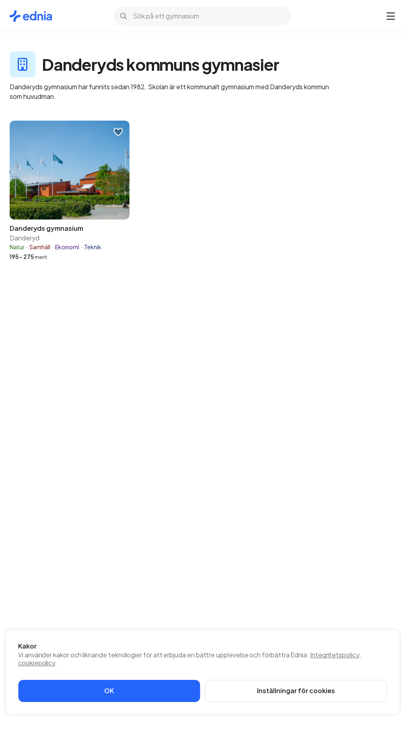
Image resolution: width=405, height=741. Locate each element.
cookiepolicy (36, 663)
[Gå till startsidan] (31, 16)
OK (109, 690)
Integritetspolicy (334, 655)
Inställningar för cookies (296, 690)
